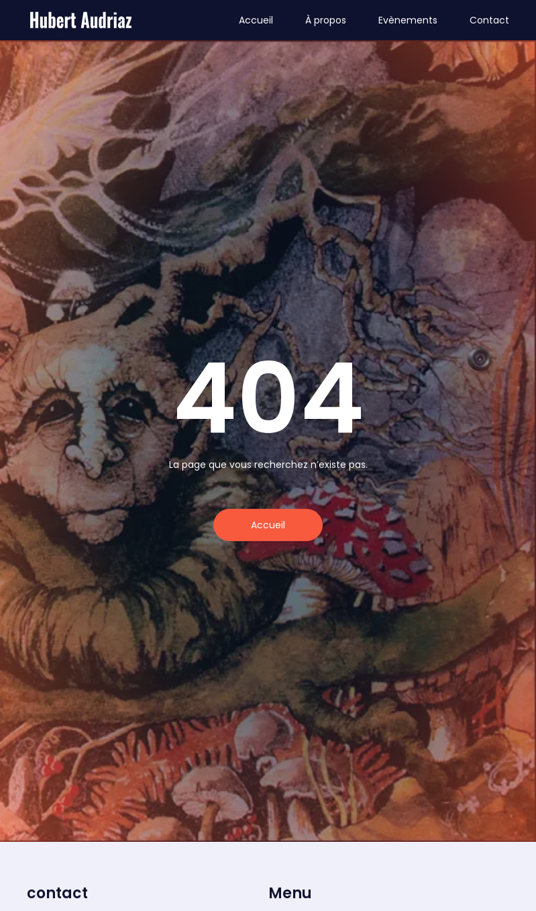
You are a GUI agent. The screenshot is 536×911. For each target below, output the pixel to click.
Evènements (407, 20)
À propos (325, 20)
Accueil (256, 20)
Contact (489, 20)
